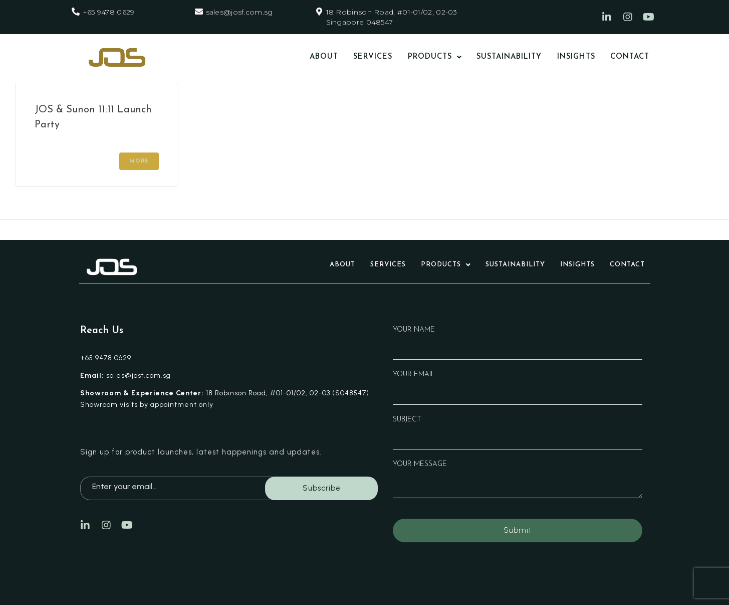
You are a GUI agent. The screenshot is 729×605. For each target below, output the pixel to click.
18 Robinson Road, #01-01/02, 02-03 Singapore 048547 (391, 17)
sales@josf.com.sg (239, 12)
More (139, 161)
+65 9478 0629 (109, 12)
